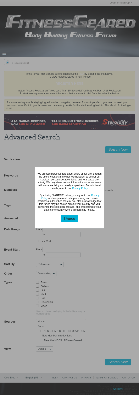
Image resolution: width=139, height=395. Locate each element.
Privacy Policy (80, 188)
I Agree (69, 219)
